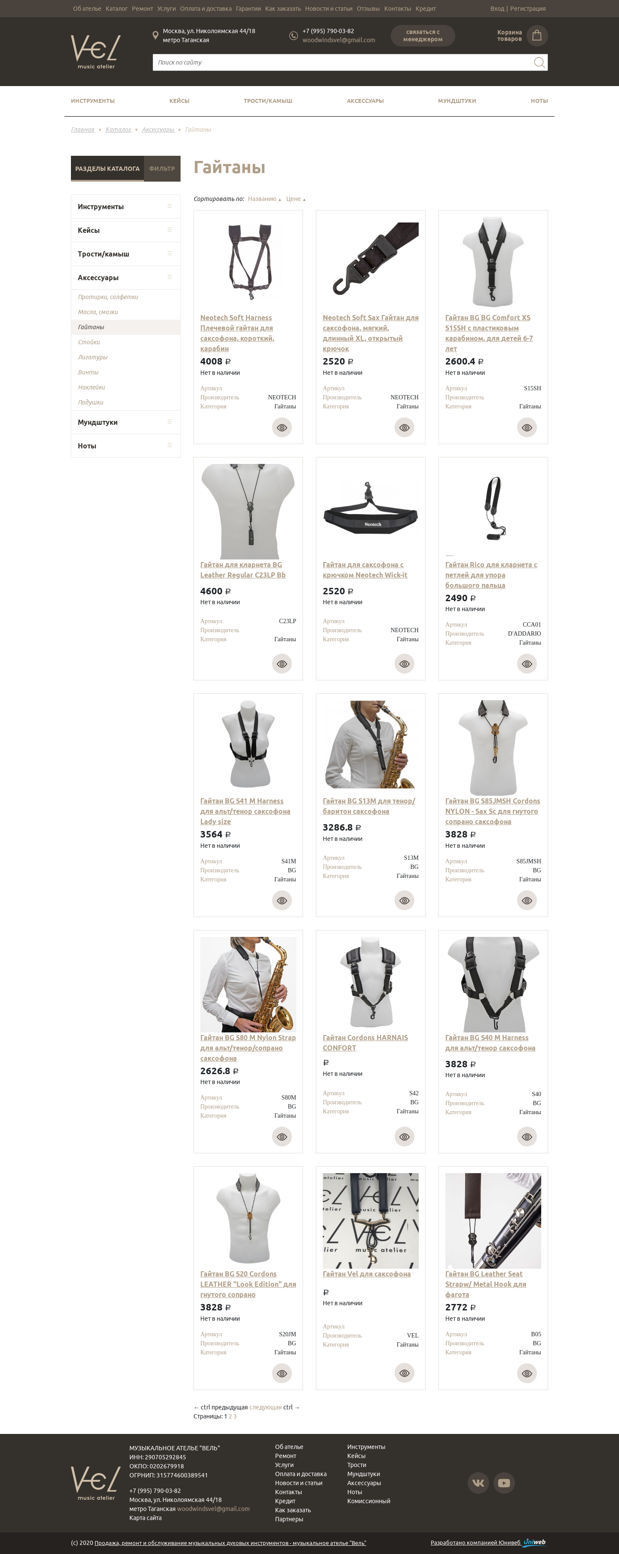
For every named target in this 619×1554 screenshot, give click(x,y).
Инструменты (93, 101)
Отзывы (368, 8)
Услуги (166, 8)
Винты (88, 372)
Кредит (426, 8)
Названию (265, 199)
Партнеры (289, 1519)
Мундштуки (457, 101)
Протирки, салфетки (108, 296)
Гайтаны (91, 327)
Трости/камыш (268, 101)
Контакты (397, 8)
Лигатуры (92, 357)
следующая (265, 1407)
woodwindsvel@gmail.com (339, 40)
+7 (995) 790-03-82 (328, 31)
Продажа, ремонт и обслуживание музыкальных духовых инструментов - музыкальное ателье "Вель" (230, 1543)
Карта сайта (145, 1517)
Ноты (539, 101)
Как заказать (283, 8)
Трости (356, 1464)
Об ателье (87, 8)
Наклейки (91, 387)
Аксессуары (365, 101)
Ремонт (142, 8)
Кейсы (179, 101)
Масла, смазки (98, 312)
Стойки (89, 342)
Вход (497, 8)
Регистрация (528, 8)
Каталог (117, 8)
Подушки (90, 402)
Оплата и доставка (206, 8)
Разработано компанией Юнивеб (489, 1543)
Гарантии (248, 8)
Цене (296, 199)
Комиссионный (368, 1501)
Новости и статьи (328, 8)
